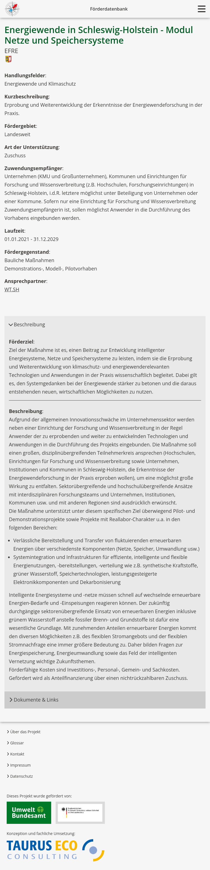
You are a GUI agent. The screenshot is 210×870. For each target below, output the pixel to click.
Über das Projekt (24, 731)
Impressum (19, 765)
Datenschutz (20, 776)
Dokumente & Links (33, 699)
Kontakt (15, 754)
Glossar (15, 742)
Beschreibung (26, 324)
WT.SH (11, 289)
